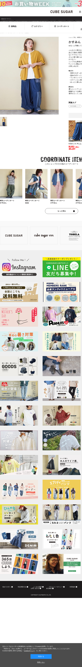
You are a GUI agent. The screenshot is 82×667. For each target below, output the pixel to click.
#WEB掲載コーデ (75, 106)
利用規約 (72, 587)
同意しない (41, 662)
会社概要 (49, 588)
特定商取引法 (22, 587)
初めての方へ (6, 587)
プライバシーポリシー (56, 587)
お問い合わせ (35, 588)
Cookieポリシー (29, 651)
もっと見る (61, 211)
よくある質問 (37, 587)
